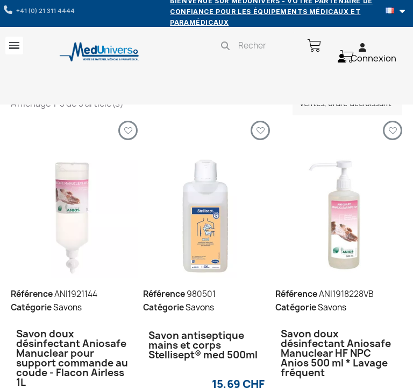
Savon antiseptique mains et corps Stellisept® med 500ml (203, 345)
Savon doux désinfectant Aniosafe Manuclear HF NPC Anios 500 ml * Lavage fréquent (336, 353)
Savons (67, 307)
